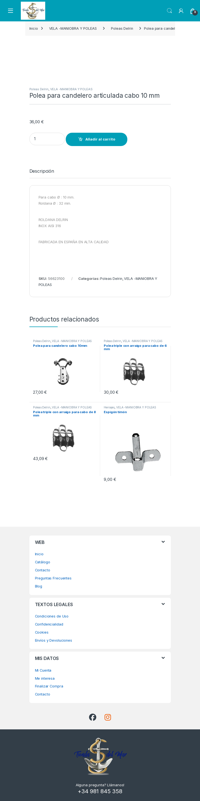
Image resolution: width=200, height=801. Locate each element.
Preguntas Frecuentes (53, 578)
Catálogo (42, 562)
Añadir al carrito (100, 139)
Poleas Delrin (122, 28)
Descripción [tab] (41, 171)
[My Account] (181, 10)
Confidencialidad (49, 624)
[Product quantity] (47, 139)
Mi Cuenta (43, 670)
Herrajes (109, 407)
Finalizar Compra (49, 686)
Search (169, 11)
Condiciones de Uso (52, 616)
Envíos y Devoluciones (53, 640)
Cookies (42, 632)
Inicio (33, 28)
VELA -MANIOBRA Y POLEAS (73, 28)
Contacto (42, 570)
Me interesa (45, 678)
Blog (38, 586)
